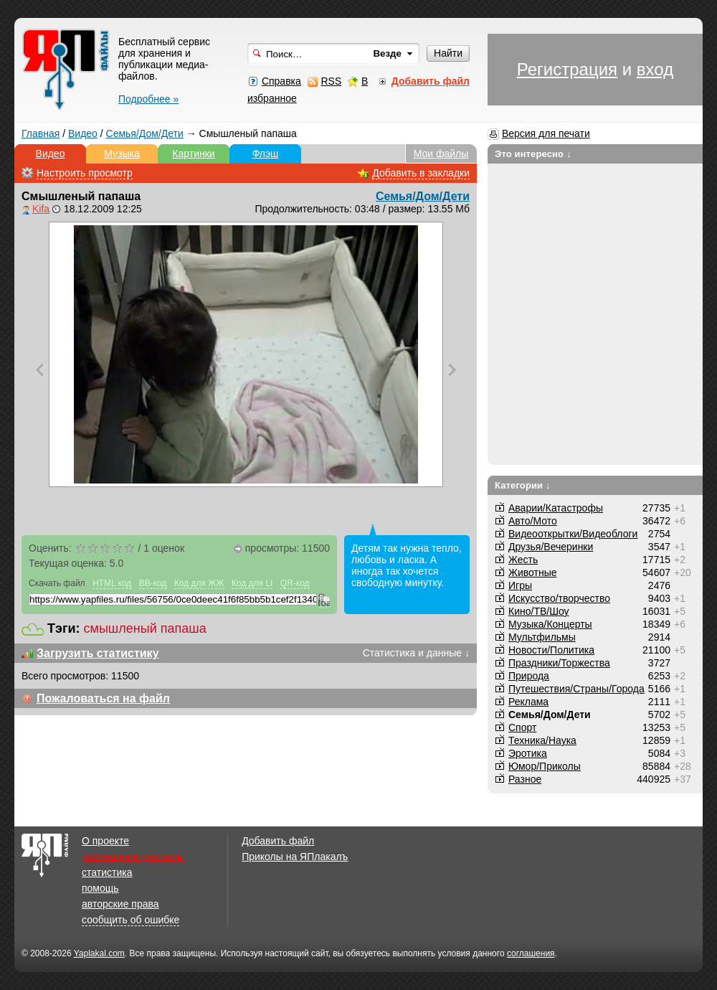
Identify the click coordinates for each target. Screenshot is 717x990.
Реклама (528, 701)
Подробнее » (148, 99)
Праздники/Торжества (559, 663)
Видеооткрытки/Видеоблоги (572, 533)
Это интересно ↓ (533, 153)
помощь (100, 888)
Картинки (193, 153)
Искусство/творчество (559, 598)
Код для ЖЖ (199, 583)
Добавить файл (278, 841)
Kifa (40, 208)
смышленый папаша (145, 628)
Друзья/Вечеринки (550, 546)
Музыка (122, 153)
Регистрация (567, 69)
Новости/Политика (551, 650)
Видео (83, 133)
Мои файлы (441, 153)
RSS (330, 81)
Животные (532, 572)
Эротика (527, 753)
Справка (281, 81)
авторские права (120, 904)
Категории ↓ (523, 485)
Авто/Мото (532, 521)
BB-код (153, 583)
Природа (528, 676)
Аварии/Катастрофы (555, 508)
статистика (107, 872)
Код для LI (252, 583)
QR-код (295, 583)
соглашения (531, 953)
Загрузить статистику (98, 653)
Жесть (523, 559)
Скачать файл (57, 583)
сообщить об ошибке (130, 919)
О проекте (105, 841)
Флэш (265, 153)
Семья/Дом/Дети (145, 133)
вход (655, 69)
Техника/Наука (542, 740)
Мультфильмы (542, 637)
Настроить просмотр (85, 173)
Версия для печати (546, 133)
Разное (524, 779)
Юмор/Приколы (544, 766)
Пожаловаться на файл (103, 698)
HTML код (111, 583)
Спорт (522, 727)
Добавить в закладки (421, 173)
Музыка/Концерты (550, 624)
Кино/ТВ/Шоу (538, 611)
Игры (520, 585)
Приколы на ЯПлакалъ (295, 856)
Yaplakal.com (99, 953)
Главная (41, 133)
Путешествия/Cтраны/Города (576, 688)
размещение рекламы (133, 856)
